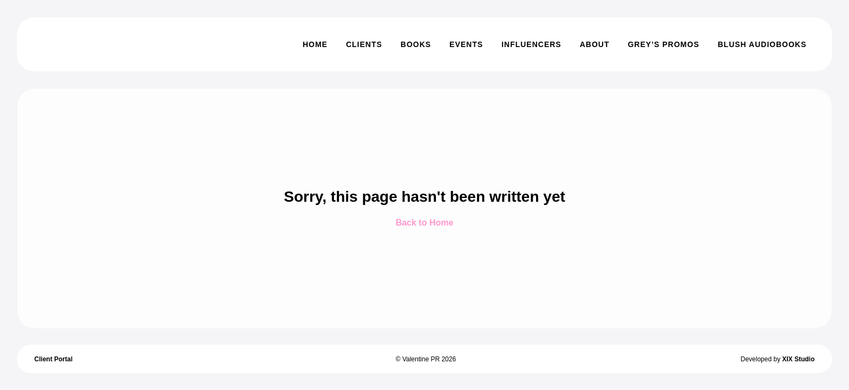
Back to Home (425, 222)
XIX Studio (798, 359)
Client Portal (53, 359)
